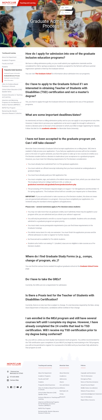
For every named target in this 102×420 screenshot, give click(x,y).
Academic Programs (8, 60)
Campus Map (13, 380)
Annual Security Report (87, 385)
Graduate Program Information (12, 73)
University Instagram (14, 387)
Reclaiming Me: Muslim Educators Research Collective (11, 112)
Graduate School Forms (89, 266)
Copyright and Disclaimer (88, 373)
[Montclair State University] (9, 3)
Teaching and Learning (27, 3)
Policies (83, 365)
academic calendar (49, 128)
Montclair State (64, 365)
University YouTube (18, 387)
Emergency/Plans (86, 379)
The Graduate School (43, 74)
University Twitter (8, 387)
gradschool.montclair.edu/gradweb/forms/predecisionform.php (52, 184)
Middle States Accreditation (89, 388)
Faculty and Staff (7, 63)
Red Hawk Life (64, 391)
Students (5, 67)
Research (62, 397)
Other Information (8, 80)
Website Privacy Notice (88, 391)
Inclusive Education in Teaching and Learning (12, 96)
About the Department (9, 57)
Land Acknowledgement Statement (91, 394)
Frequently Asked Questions (13, 70)
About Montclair (64, 373)
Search (98, 12)
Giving (61, 394)
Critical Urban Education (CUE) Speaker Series (12, 91)
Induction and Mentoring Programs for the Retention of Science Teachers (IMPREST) (11, 102)
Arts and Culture (64, 385)
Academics (63, 376)
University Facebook (11, 387)
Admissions (63, 379)
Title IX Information (86, 376)
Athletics (62, 388)
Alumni (62, 382)
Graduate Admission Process (12, 76)
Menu (97, 7)
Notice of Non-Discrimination (89, 382)
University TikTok (21, 387)
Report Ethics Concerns (88, 400)
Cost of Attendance (86, 397)
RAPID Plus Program (8, 108)
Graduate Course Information (11, 78)
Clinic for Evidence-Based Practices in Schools (10, 85)
